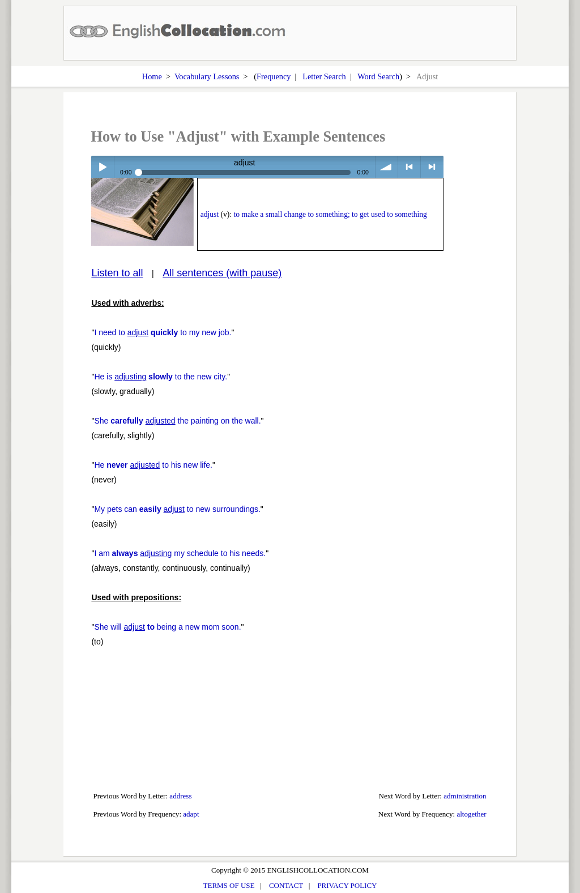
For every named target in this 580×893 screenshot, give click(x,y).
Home (152, 76)
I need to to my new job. (162, 332)
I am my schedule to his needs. (180, 553)
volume (387, 167)
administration (464, 796)
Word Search (378, 76)
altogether (471, 814)
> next (432, 167)
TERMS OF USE (229, 885)
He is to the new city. (160, 376)
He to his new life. (153, 464)
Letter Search (324, 76)
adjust (210, 214)
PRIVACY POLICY (347, 885)
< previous (409, 167)
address (180, 796)
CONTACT (286, 885)
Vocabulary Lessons (207, 76)
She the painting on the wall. (177, 420)
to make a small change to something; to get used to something (330, 214)
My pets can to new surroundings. (177, 509)
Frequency (274, 76)
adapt (191, 814)
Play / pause (102, 167)
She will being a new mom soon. (167, 626)
